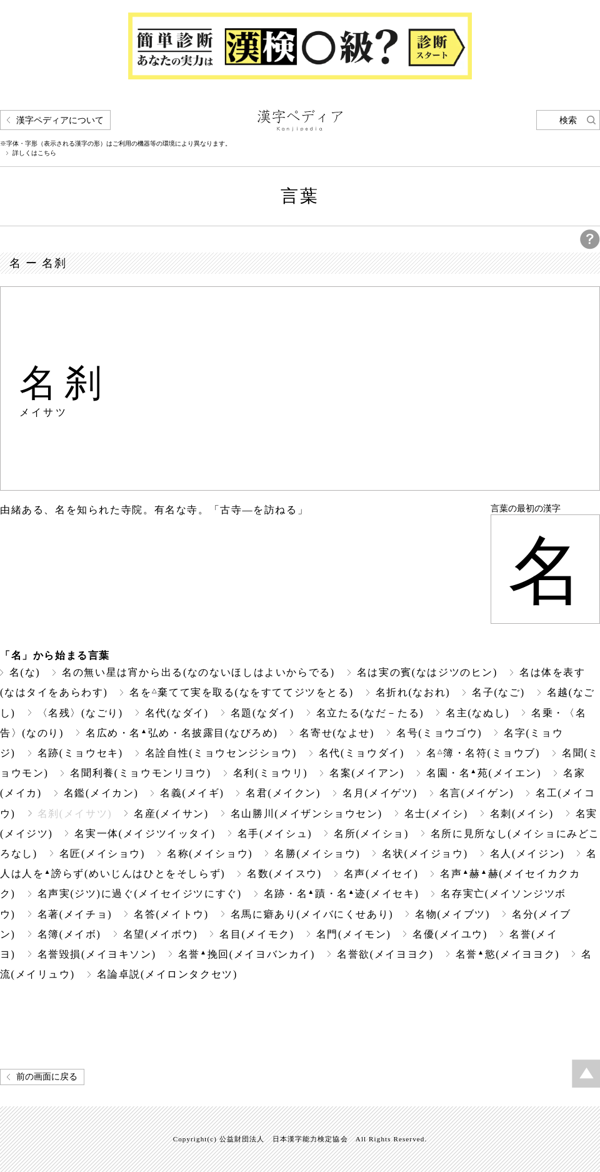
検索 (568, 120)
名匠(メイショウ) (102, 853)
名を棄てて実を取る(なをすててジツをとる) (241, 692)
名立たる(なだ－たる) (370, 713)
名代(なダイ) (177, 713)
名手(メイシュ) (275, 833)
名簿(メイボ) (69, 934)
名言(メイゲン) (476, 793)
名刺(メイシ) (522, 813)
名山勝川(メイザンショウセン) (306, 813)
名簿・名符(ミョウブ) (483, 753)
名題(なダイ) (262, 713)
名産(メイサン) (171, 813)
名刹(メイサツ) (75, 813)
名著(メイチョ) (75, 914)
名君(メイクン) (283, 793)
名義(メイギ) (192, 793)
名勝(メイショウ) (317, 853)
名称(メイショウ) (209, 853)
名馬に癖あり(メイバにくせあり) (312, 914)
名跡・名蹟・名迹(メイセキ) (341, 893)
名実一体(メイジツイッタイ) (144, 833)
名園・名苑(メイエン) (483, 773)
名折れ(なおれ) (413, 692)
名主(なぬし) (477, 713)
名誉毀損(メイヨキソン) (97, 954)
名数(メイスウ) (284, 873)
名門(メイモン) (353, 934)
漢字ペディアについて (60, 120)
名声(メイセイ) (381, 873)
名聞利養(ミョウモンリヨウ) (140, 773)
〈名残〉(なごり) (80, 713)
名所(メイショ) (371, 833)
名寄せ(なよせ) (336, 733)
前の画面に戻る (47, 1076)
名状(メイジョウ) (425, 853)
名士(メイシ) (436, 813)
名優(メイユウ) (450, 934)
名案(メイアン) (366, 773)
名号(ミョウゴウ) (439, 733)
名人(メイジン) (527, 853)
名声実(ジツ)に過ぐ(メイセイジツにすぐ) (140, 893)
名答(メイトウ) (171, 914)
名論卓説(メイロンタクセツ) (167, 974)
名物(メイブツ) (452, 914)
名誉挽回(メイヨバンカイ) (246, 954)
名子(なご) (498, 692)
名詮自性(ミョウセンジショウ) (221, 753)
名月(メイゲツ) (380, 793)
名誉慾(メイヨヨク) (507, 954)
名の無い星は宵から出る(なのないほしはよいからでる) (198, 672)
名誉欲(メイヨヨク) (385, 954)
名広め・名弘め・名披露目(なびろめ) (182, 733)
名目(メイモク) (256, 934)
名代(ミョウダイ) (361, 753)
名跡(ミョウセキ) (80, 753)
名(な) (24, 672)
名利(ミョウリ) (270, 773)
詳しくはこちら (34, 153)
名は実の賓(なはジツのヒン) (427, 672)
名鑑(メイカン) (101, 793)
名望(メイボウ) (160, 934)
